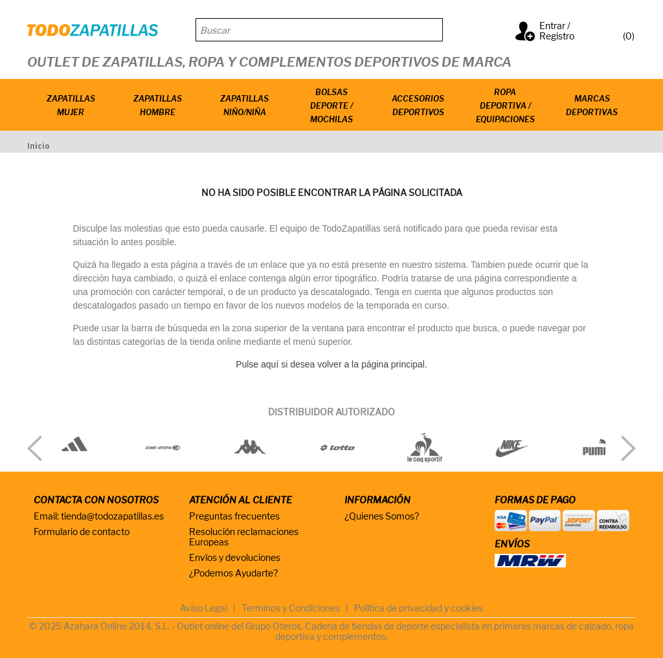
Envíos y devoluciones (234, 557)
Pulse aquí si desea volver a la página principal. (331, 364)
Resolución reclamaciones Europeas (243, 536)
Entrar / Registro (556, 30)
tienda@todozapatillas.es (112, 515)
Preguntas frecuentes (234, 515)
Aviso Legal (203, 607)
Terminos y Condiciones (291, 607)
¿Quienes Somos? (381, 515)
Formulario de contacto (81, 531)
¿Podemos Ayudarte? (233, 572)
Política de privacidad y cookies (418, 607)
